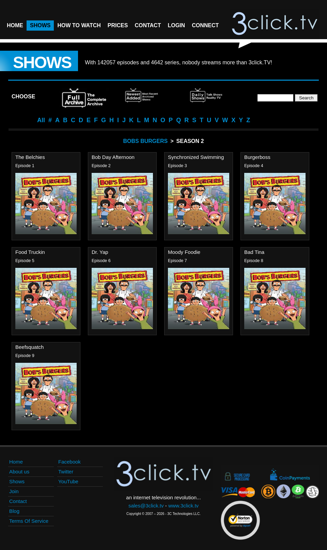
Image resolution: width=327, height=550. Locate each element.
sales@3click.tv (146, 505)
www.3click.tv (183, 505)
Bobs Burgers (145, 141)
